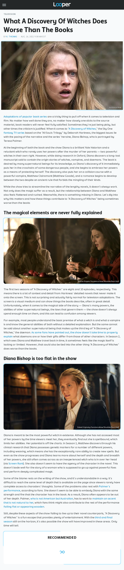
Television (10, 14)
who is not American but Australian (51, 498)
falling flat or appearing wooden (24, 506)
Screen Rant (16, 463)
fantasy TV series (14, 133)
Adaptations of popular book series (25, 116)
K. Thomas (11, 36)
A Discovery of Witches (82, 128)
